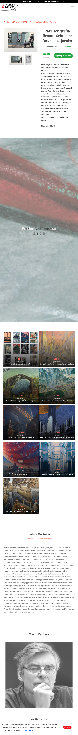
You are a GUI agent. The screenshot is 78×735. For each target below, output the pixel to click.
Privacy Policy (28, 730)
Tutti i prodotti (16, 22)
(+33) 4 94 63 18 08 (26, 1)
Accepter (67, 727)
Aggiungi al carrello (63, 55)
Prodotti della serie (43, 22)
